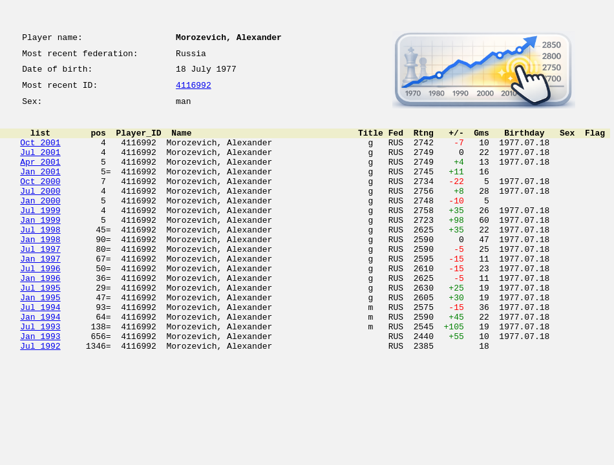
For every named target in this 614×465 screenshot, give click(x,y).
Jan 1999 (40, 247)
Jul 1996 (40, 305)
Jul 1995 (40, 328)
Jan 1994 (40, 363)
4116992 (193, 92)
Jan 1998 (40, 270)
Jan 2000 (40, 223)
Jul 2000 (40, 212)
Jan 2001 (40, 188)
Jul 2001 (40, 165)
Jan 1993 (40, 386)
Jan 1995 (40, 340)
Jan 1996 (40, 316)
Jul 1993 (40, 374)
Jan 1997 (40, 293)
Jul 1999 (40, 235)
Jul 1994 (40, 351)
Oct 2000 (40, 200)
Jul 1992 (40, 398)
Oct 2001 (40, 154)
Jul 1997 (40, 281)
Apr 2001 (40, 177)
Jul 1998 (40, 258)
